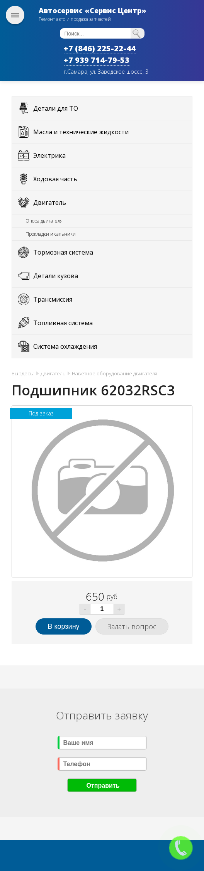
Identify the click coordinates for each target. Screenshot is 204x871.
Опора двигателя (44, 221)
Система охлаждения (65, 346)
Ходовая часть (55, 179)
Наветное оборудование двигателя (114, 373)
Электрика (49, 155)
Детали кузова (55, 276)
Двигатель (49, 202)
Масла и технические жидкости (81, 132)
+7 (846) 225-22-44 (100, 48)
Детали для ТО (55, 108)
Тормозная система (63, 252)
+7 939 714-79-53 (96, 60)
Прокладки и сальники (51, 234)
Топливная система (63, 323)
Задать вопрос (131, 626)
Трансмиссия (52, 299)
